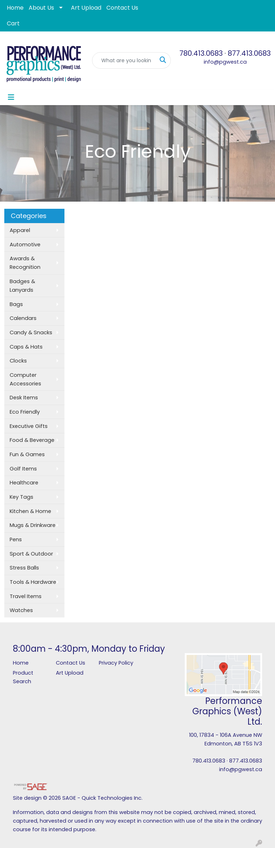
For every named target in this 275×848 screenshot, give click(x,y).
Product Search (23, 677)
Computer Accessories (25, 379)
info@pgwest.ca (225, 61)
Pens (16, 539)
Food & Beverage (32, 440)
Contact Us (122, 8)
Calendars (23, 318)
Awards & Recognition (25, 263)
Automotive (25, 244)
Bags (16, 304)
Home (15, 8)
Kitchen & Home (30, 511)
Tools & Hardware (33, 582)
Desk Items (24, 397)
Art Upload (86, 8)
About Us (41, 8)
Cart (13, 23)
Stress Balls (24, 567)
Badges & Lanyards (22, 286)
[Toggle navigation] (11, 97)
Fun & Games (27, 454)
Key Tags (21, 497)
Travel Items (26, 596)
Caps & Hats (26, 346)
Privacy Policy (116, 662)
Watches (21, 610)
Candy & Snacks (31, 332)
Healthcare (24, 482)
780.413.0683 (201, 53)
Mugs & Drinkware (33, 525)
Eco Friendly (25, 411)
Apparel (20, 230)
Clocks (18, 360)
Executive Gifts (29, 426)
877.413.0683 (249, 53)
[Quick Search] (124, 60)
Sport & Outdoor (31, 553)
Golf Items (23, 468)
